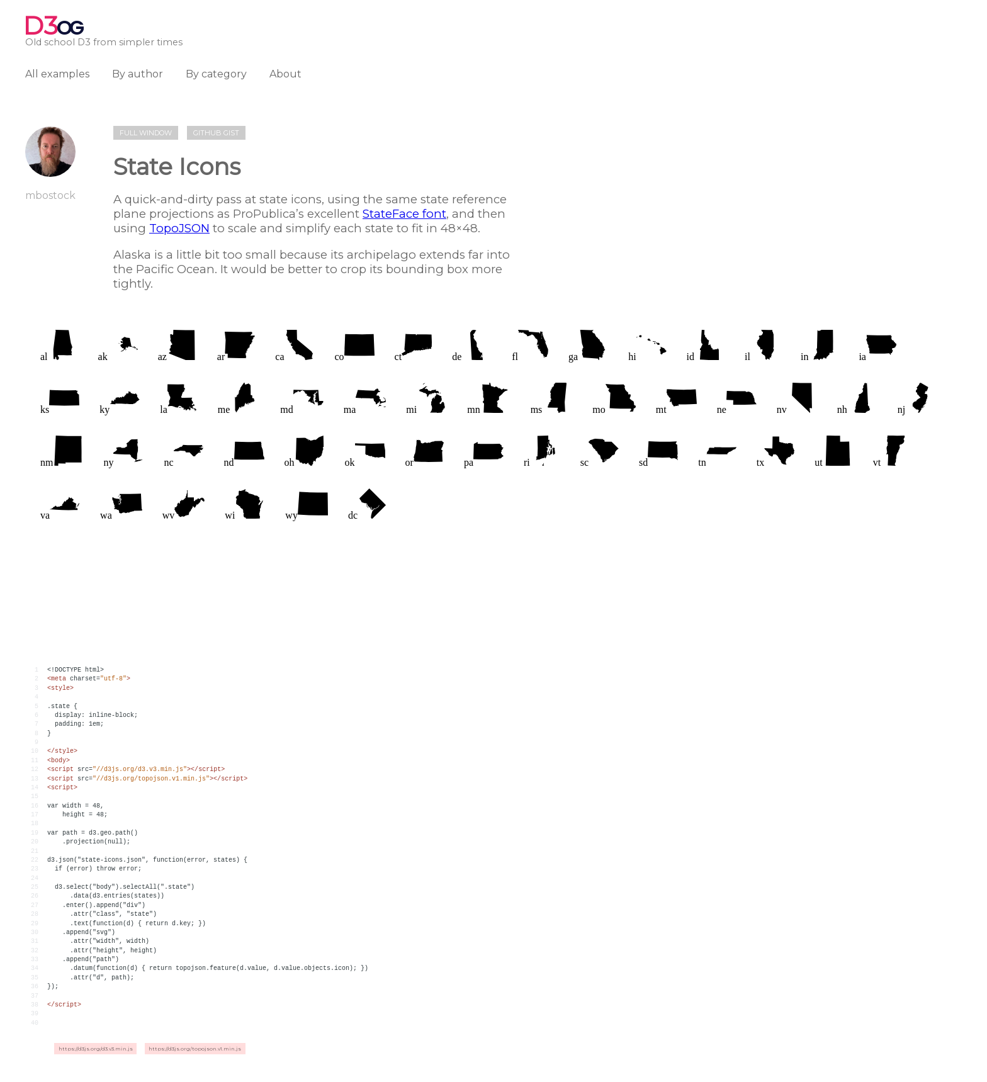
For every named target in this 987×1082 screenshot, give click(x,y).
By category (216, 74)
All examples (57, 74)
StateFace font (404, 213)
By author (137, 74)
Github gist (216, 132)
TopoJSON (179, 228)
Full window (146, 132)
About (285, 74)
